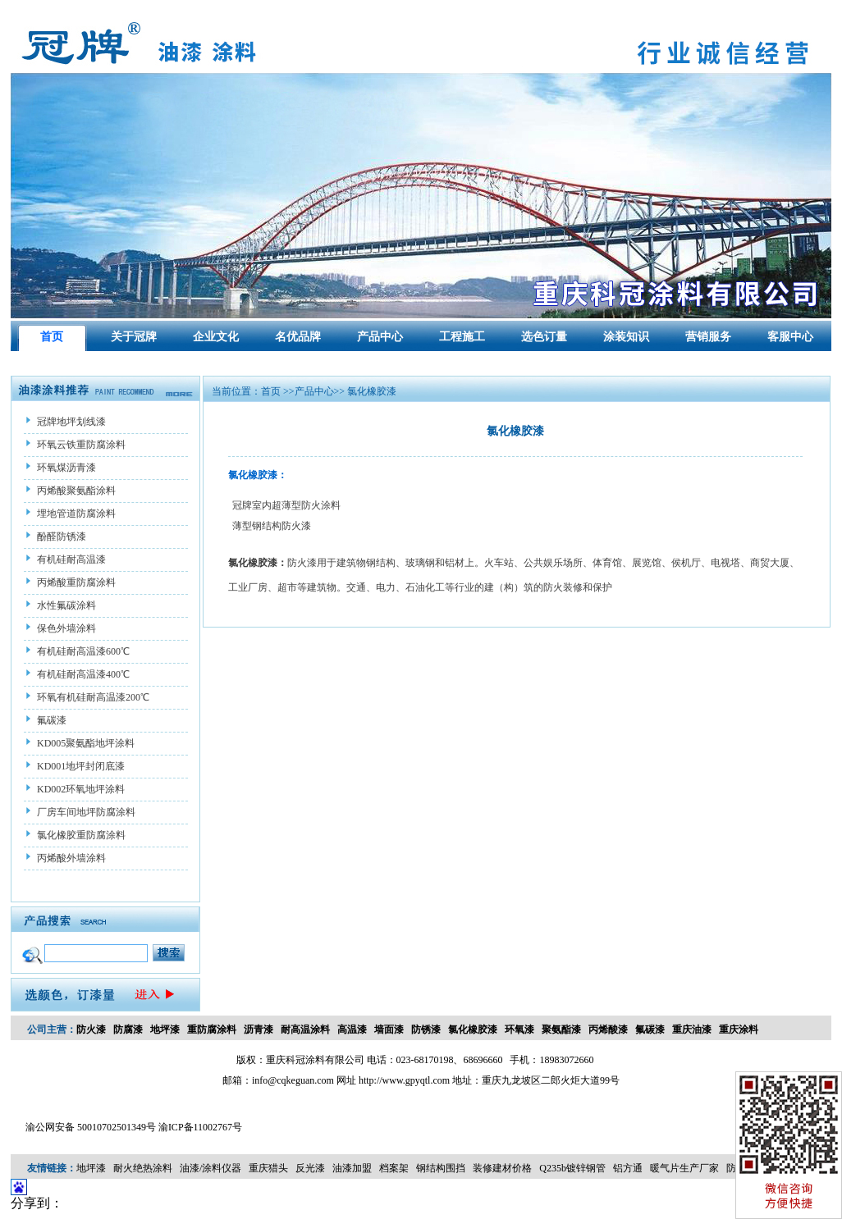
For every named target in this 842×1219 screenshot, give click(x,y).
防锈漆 (426, 1029)
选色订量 (544, 337)
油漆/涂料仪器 (210, 1168)
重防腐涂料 (211, 1029)
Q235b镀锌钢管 (572, 1168)
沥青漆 (258, 1029)
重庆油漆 (692, 1029)
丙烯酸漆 (608, 1029)
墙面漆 (389, 1029)
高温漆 (352, 1029)
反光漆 (310, 1168)
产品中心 (380, 337)
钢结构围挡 (440, 1168)
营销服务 (708, 337)
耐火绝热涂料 (142, 1168)
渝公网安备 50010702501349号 (90, 1127)
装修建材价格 (502, 1168)
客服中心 (790, 337)
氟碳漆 (650, 1029)
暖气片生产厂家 (684, 1168)
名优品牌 (298, 337)
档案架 (394, 1168)
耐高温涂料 (305, 1029)
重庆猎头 (268, 1168)
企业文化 (216, 337)
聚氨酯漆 (561, 1029)
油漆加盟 (352, 1168)
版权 (246, 1060)
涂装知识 (626, 337)
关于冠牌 (134, 337)
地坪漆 (165, 1029)
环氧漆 (519, 1029)
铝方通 (628, 1168)
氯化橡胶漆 (472, 1029)
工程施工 (462, 337)
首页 (51, 337)
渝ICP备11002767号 (200, 1127)
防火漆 (91, 1029)
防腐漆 (128, 1029)
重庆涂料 (738, 1029)
